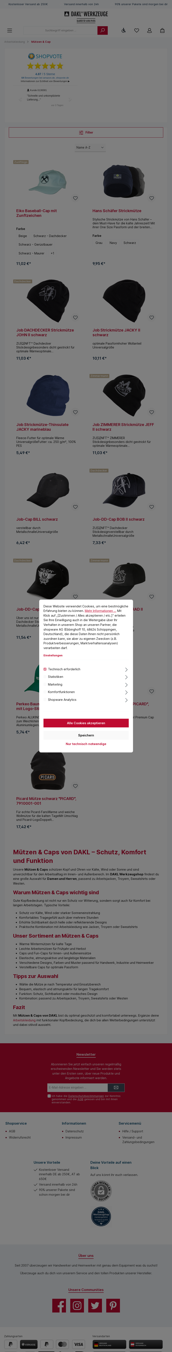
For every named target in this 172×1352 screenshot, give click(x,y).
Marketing (55, 684)
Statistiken (55, 676)
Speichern (86, 735)
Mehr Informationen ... (100, 611)
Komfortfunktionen (61, 692)
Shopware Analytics (62, 699)
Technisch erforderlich (64, 669)
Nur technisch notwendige (86, 744)
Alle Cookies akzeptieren (86, 723)
